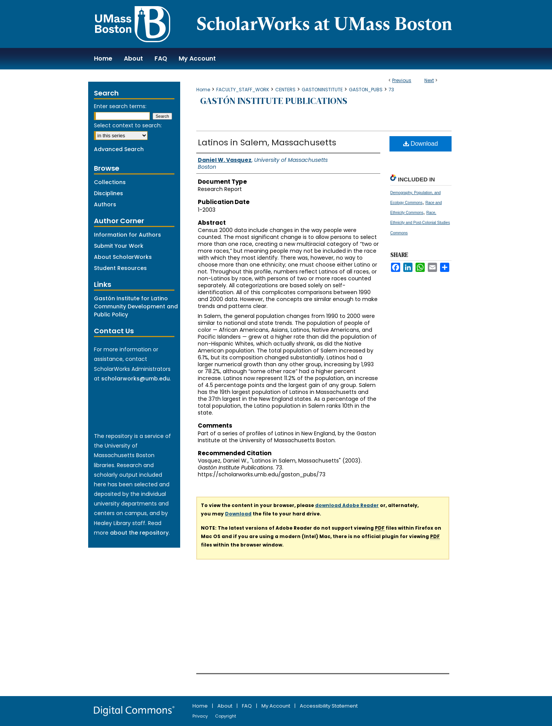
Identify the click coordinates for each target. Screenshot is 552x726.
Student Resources (120, 268)
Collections (110, 182)
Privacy (200, 716)
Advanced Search (119, 149)
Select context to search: (128, 125)
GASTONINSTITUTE (322, 89)
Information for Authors (127, 235)
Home (203, 89)
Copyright (225, 716)
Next (429, 80)
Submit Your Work (118, 246)
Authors (105, 204)
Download (420, 143)
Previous (401, 80)
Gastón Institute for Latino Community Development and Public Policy (136, 306)
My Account (276, 706)
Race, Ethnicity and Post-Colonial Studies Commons (420, 223)
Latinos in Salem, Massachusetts (267, 142)
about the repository (139, 533)
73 (391, 89)
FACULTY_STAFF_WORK (242, 89)
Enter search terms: (120, 106)
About (225, 706)
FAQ (247, 706)
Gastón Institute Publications (273, 100)
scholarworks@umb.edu (135, 378)
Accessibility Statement (329, 706)
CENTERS (285, 89)
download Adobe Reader (347, 505)
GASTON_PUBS (366, 89)
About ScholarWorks (123, 257)
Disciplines (108, 193)
